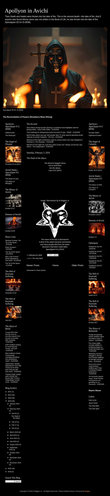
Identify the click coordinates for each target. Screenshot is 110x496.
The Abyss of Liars (11, 179)
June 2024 (14, 438)
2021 (10, 392)
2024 (10, 401)
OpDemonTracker (95, 135)
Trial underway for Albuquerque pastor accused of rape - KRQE (49, 132)
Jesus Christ (93, 403)
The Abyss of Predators (93, 188)
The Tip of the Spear (12, 252)
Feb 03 (14, 413)
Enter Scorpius (10, 247)
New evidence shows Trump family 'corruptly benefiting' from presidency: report (12, 357)
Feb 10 (14, 422)
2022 (10, 395)
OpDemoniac (10, 132)
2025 (10, 468)
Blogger (87, 491)
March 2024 (14, 432)
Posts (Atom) (41, 270)
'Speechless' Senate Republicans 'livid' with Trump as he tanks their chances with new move (13, 367)
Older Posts (77, 265)
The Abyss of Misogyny (10, 182)
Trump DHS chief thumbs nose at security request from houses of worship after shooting (12, 336)
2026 (10, 471)
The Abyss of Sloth (95, 185)
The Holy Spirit (37, 258)
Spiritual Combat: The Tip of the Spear (13, 241)
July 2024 (13, 441)
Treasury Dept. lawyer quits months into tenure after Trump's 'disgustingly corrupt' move (13, 378)
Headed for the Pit (95, 247)
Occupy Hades (94, 132)
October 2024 (14, 453)
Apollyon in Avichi (26, 10)
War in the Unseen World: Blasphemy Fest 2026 (11, 258)
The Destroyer (10, 135)
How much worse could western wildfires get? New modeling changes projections (95, 368)
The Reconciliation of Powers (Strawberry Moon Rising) (27, 117)
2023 (10, 398)
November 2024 (15, 458)
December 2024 (15, 463)
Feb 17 (14, 425)
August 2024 (14, 444)
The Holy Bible (94, 406)
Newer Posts (33, 265)
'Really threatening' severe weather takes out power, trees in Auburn (96, 337)
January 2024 (14, 404)
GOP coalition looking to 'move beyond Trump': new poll (13, 346)
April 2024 (13, 435)
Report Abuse (95, 390)
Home (55, 265)
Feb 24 (14, 428)
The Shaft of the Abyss (36, 158)
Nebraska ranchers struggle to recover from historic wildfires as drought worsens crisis (96, 357)
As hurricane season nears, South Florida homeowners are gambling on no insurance (96, 380)
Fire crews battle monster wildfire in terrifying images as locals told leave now (96, 346)
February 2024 (15, 409)
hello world (92, 400)
